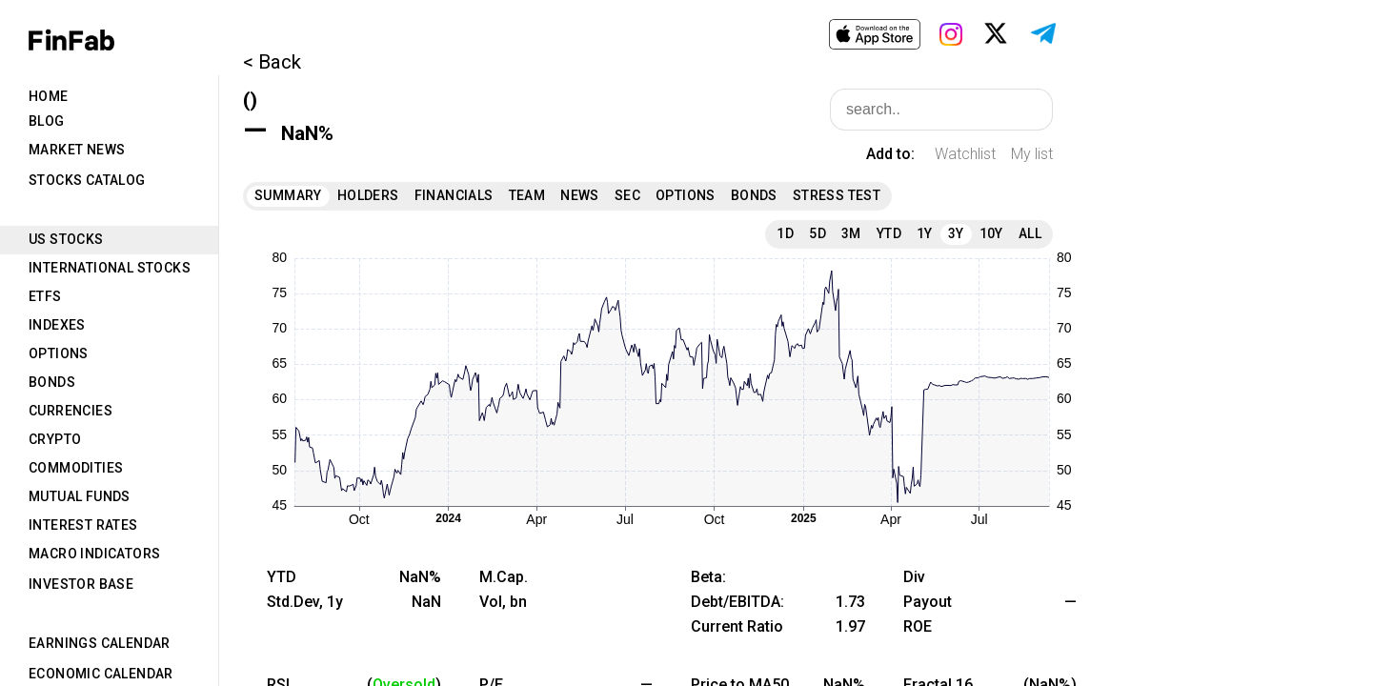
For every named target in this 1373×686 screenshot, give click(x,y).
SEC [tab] (627, 195)
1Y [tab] (925, 233)
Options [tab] (59, 353)
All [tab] (1030, 233)
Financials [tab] (454, 195)
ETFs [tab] (45, 296)
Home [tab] (49, 96)
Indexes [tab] (57, 325)
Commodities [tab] (76, 467)
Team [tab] (527, 195)
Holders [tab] (368, 195)
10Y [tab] (991, 233)
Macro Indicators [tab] (94, 553)
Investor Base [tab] (81, 584)
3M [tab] (851, 233)
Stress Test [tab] (836, 195)
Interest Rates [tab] (83, 525)
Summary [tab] (288, 195)
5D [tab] (817, 233)
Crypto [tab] (55, 439)
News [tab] (579, 195)
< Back (272, 61)
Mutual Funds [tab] (80, 496)
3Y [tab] (956, 233)
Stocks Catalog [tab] (87, 180)
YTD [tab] (889, 233)
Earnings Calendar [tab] (100, 643)
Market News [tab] (77, 149)
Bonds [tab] (52, 382)
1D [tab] (785, 233)
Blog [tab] (47, 121)
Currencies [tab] (70, 410)
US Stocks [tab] (66, 239)
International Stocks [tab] (110, 267)
